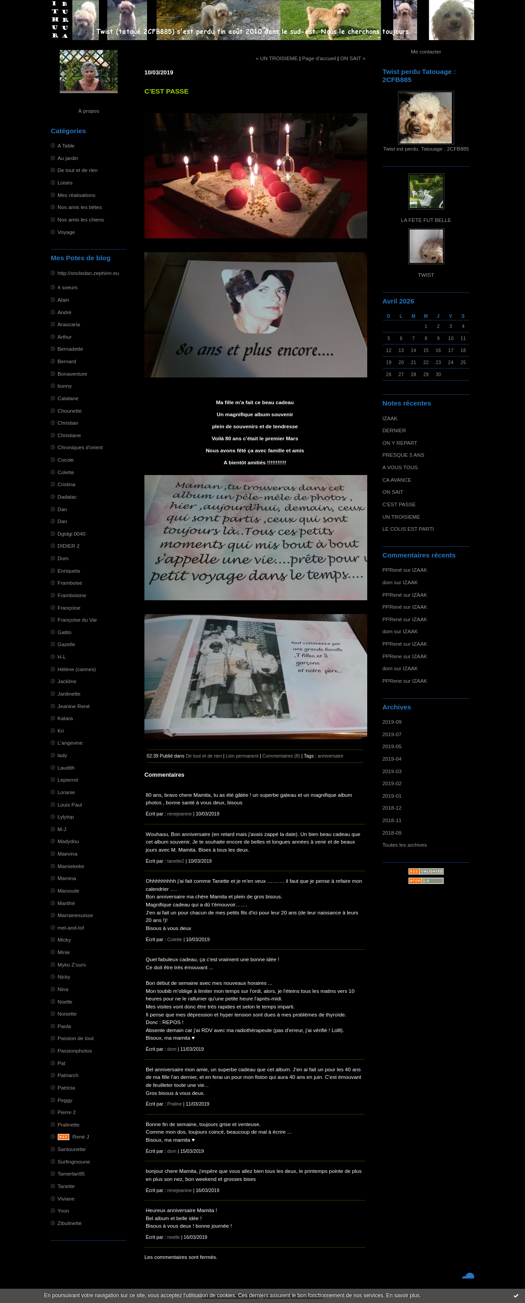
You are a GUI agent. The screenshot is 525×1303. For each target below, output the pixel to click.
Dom (63, 558)
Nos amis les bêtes (79, 207)
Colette (65, 472)
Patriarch (67, 1075)
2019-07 (392, 734)
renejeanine (179, 813)
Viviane (65, 1198)
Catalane (67, 398)
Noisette (67, 1013)
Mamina (66, 878)
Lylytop (65, 816)
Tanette (66, 1186)
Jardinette (69, 694)
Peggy (64, 1100)
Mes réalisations (76, 195)
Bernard (66, 361)
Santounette (71, 1149)
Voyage (66, 232)
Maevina (67, 853)
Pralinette (68, 1124)
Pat (61, 1063)
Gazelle (66, 644)
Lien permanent (242, 755)
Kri (60, 730)
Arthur (64, 337)
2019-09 (392, 722)
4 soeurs (67, 287)
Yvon (63, 1210)
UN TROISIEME (401, 517)
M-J (61, 829)
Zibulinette (69, 1223)
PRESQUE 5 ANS (403, 455)
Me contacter (426, 51)
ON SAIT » (352, 58)
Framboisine (71, 595)
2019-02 (392, 783)
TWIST (426, 275)
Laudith (66, 767)
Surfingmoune (73, 1161)
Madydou (68, 841)
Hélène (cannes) (76, 669)
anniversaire (331, 755)
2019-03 (392, 771)
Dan (62, 509)
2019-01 (392, 796)
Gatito (64, 632)
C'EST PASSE (399, 504)
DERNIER (394, 430)
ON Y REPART (399, 443)
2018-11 (392, 820)
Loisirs (65, 182)
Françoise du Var (77, 620)
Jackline (66, 681)
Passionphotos (74, 1050)
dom (387, 582)
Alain (63, 300)
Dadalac (67, 497)
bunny (64, 386)
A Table (65, 145)
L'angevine (69, 743)
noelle (173, 1237)
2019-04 (392, 759)
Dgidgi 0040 (71, 534)
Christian (67, 423)
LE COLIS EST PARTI (408, 529)
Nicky (63, 976)
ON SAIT (392, 492)
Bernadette (70, 349)
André (64, 312)
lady (62, 755)
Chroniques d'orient (80, 447)
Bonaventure (72, 374)
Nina (62, 989)
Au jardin (67, 158)
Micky (64, 939)
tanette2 (175, 861)
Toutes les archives (404, 845)
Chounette (69, 411)
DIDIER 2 (68, 546)
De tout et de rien (77, 170)
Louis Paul (69, 804)
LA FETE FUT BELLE (426, 220)
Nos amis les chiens (80, 219)
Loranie (66, 792)
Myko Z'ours (71, 964)
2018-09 (392, 833)
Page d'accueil (319, 58)
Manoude (68, 890)
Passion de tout (75, 1038)
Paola (64, 1026)
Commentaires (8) (281, 755)
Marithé (66, 903)
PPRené (392, 570)
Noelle (64, 1001)
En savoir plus (402, 1295)
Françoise (69, 608)
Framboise (69, 583)
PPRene (392, 656)
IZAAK (390, 418)
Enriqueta (68, 571)
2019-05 (392, 746)
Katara (65, 718)
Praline (174, 1103)
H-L (61, 657)
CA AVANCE (396, 480)
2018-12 (392, 808)
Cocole (65, 460)
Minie (63, 952)
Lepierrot (67, 780)
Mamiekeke (70, 866)
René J (81, 1136)
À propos (88, 111)
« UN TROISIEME (277, 58)
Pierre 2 (66, 1112)
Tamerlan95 (71, 1173)
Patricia (66, 1087)
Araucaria (68, 324)
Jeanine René (73, 706)
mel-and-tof (70, 927)
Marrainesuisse (75, 915)
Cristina (66, 484)
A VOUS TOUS (400, 467)
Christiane (69, 435)
